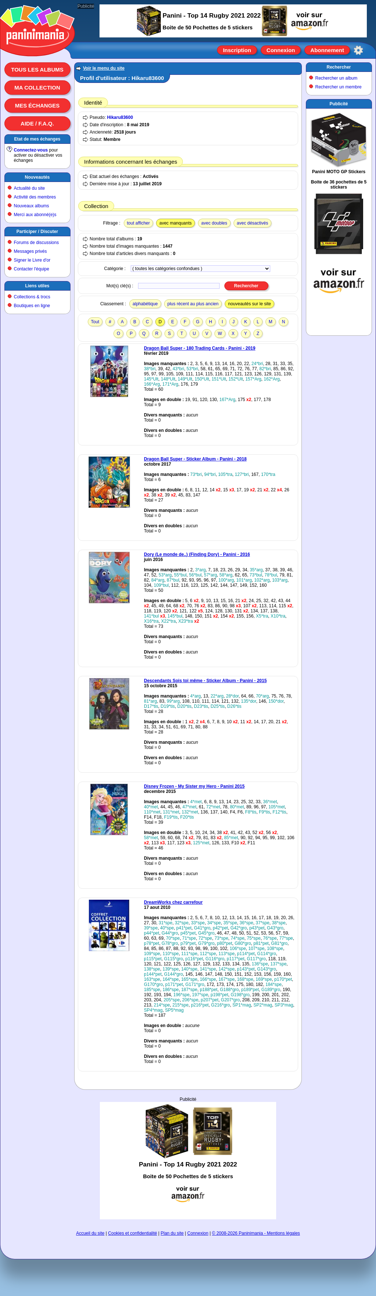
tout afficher (138, 223)
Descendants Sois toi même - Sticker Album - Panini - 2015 (205, 680)
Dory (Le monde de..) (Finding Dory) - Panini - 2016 (197, 554)
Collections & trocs (32, 296)
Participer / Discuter (37, 231)
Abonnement (327, 50)
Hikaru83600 (120, 117)
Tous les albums (37, 69)
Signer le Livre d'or (32, 260)
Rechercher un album (336, 78)
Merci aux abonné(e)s (35, 214)
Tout (95, 321)
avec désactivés (252, 223)
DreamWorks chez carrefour (173, 902)
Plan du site (172, 1233)
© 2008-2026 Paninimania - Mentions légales (256, 1233)
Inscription (237, 50)
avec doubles (214, 223)
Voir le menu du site (103, 68)
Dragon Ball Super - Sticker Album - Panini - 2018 (195, 459)
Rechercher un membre (338, 87)
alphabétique (145, 303)
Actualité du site (29, 188)
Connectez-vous (31, 150)
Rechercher (338, 67)
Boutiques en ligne (32, 305)
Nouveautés (37, 177)
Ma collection (37, 87)
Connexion (281, 50)
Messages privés (30, 251)
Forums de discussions (36, 242)
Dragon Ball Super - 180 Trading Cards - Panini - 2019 (199, 348)
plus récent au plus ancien (192, 303)
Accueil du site (90, 1233)
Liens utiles (37, 285)
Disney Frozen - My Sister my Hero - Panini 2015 (194, 786)
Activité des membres (35, 197)
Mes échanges (37, 105)
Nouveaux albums (31, 205)
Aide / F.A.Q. (37, 123)
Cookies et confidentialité (132, 1233)
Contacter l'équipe (31, 269)
